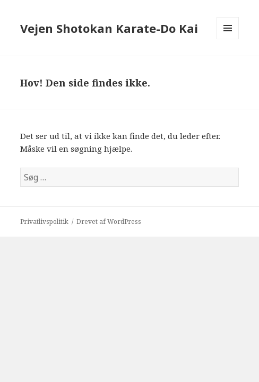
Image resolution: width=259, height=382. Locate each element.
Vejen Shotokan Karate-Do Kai (109, 28)
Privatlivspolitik (44, 221)
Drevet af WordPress (108, 221)
